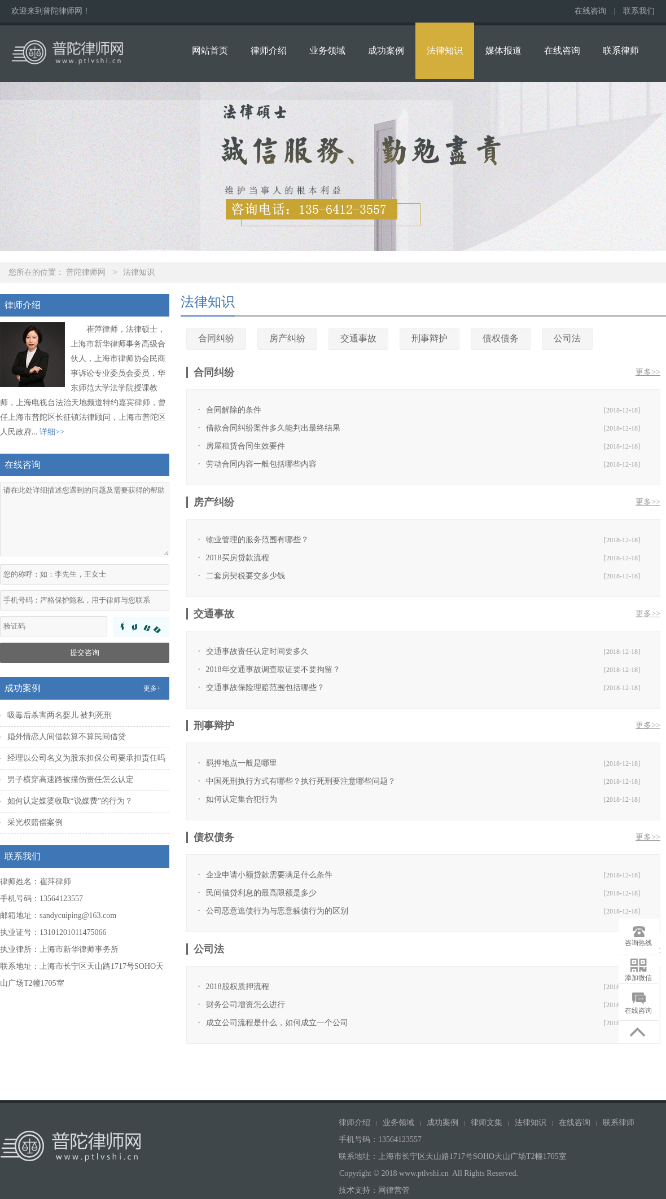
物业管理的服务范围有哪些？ (257, 539)
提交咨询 (84, 652)
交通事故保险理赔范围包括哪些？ (265, 687)
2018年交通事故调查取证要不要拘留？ (273, 669)
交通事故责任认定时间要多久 (257, 651)
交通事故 (358, 338)
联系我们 (639, 11)
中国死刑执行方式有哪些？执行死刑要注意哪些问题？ (301, 781)
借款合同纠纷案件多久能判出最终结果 (273, 428)
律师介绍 (269, 50)
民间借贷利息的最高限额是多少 (261, 893)
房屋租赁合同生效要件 (245, 446)
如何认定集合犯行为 (241, 799)
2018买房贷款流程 (237, 558)
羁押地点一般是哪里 (241, 763)
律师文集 (486, 1122)
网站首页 (210, 50)
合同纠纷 (216, 338)
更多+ (152, 688)
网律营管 (394, 1190)
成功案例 (386, 50)
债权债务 (501, 338)
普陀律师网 (86, 272)
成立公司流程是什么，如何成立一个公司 (277, 1022)
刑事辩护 (429, 338)
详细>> (52, 432)
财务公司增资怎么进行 (245, 1004)
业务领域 (327, 50)
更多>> (648, 372)
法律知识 (445, 50)
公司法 (567, 338)
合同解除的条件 (233, 410)
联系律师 (621, 50)
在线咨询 (590, 11)
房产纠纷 (287, 338)
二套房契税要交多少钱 (245, 576)
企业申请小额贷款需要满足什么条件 (269, 875)
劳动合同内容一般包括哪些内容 (261, 464)
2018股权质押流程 (237, 986)
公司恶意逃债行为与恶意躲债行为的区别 (277, 911)
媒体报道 (503, 50)
